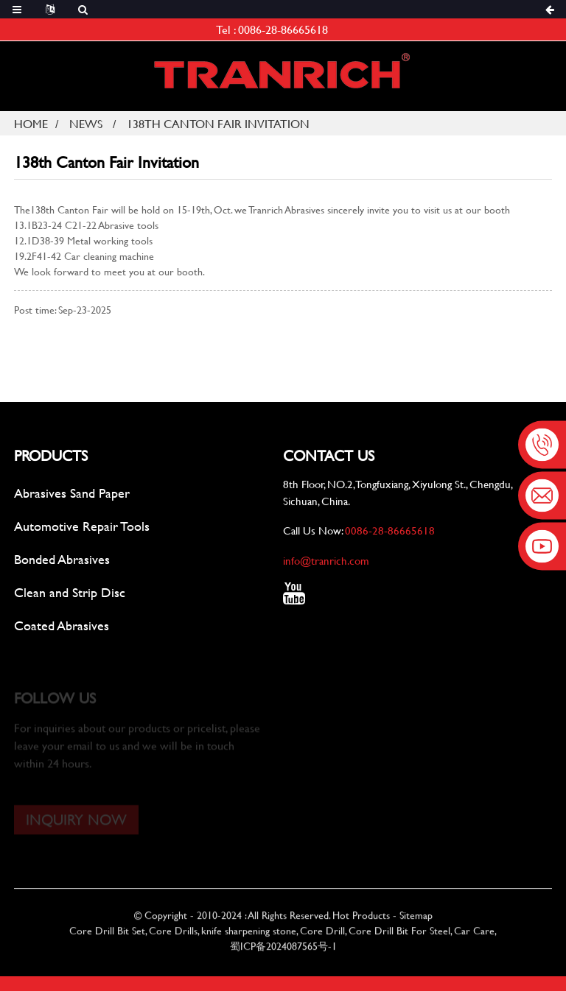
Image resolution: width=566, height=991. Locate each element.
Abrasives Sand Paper (72, 494)
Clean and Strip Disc (69, 593)
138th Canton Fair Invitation (218, 123)
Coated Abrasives (61, 626)
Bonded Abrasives (62, 560)
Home (31, 123)
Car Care (474, 940)
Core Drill (322, 940)
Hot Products (361, 924)
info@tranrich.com (326, 562)
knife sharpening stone (248, 940)
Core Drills (173, 940)
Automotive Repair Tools (82, 527)
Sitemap (416, 924)
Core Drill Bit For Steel (399, 940)
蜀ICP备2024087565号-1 (283, 955)
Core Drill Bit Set (107, 940)
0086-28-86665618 (283, 29)
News (85, 123)
